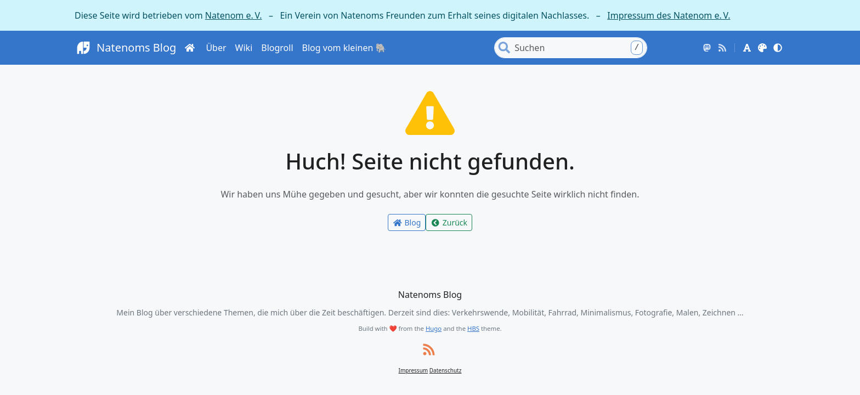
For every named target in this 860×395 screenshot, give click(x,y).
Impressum (413, 370)
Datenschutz (445, 370)
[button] (747, 48)
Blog (407, 222)
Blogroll (277, 48)
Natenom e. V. (233, 15)
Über (216, 48)
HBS (473, 328)
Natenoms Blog (125, 48)
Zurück (449, 222)
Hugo (434, 328)
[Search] (579, 47)
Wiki (244, 48)
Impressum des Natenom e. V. (668, 15)
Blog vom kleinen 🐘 (344, 48)
